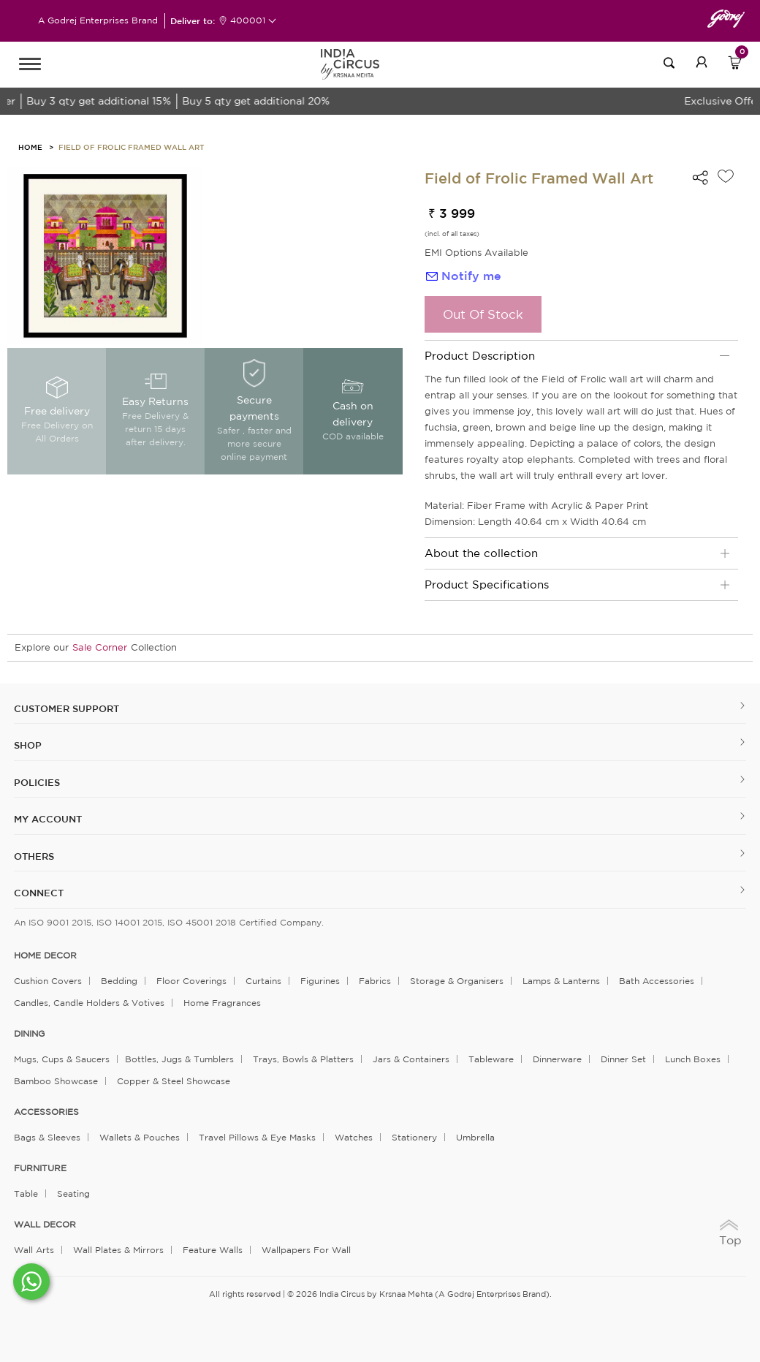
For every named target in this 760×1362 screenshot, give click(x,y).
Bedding (119, 981)
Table (26, 1193)
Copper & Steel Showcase (173, 1081)
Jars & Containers (411, 1059)
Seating (73, 1193)
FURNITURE (40, 1168)
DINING (29, 1033)
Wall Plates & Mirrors (118, 1250)
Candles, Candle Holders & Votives (89, 1003)
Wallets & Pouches (139, 1137)
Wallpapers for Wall (306, 1250)
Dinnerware (557, 1059)
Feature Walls (213, 1250)
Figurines (320, 981)
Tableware (491, 1059)
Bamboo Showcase (56, 1081)
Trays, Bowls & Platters (303, 1059)
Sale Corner (99, 647)
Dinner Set (623, 1059)
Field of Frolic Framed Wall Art (131, 147)
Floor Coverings (191, 981)
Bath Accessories (656, 981)
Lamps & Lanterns (561, 981)
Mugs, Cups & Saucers (62, 1059)
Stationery (414, 1137)
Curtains (263, 981)
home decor (45, 955)
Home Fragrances (222, 1003)
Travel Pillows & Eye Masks (257, 1137)
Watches (354, 1137)
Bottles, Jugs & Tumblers (179, 1059)
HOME (30, 147)
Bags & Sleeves (47, 1137)
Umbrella (475, 1137)
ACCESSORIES (46, 1112)
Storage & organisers (456, 981)
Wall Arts (34, 1250)
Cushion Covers (48, 981)
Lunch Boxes (693, 1059)
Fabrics (375, 981)
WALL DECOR (45, 1224)
